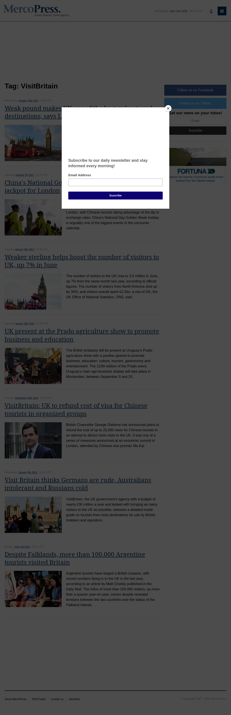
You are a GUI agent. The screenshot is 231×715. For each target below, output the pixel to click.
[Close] (168, 108)
